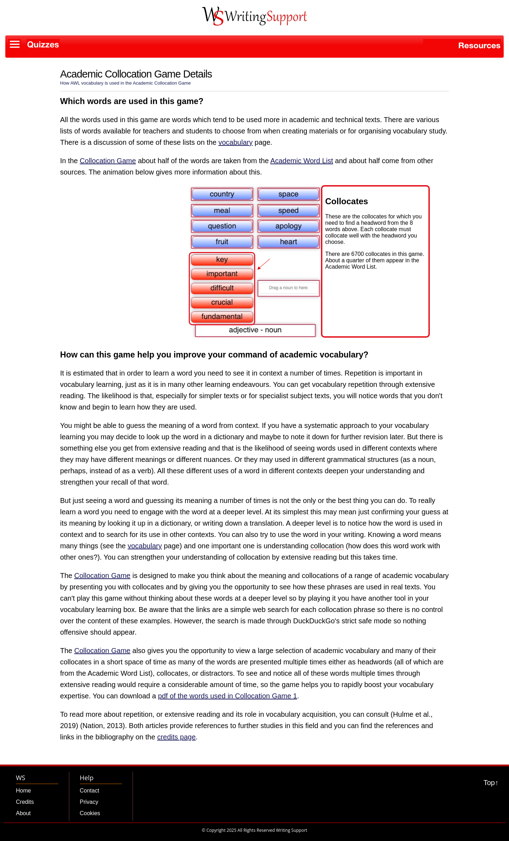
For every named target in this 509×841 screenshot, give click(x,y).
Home (23, 791)
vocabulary (235, 142)
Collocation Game (108, 161)
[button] (254, 218)
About (23, 813)
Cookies (90, 813)
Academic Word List (301, 161)
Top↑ (491, 782)
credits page (176, 737)
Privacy (89, 802)
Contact (89, 791)
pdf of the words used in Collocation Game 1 (227, 696)
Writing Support (291, 830)
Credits (25, 802)
